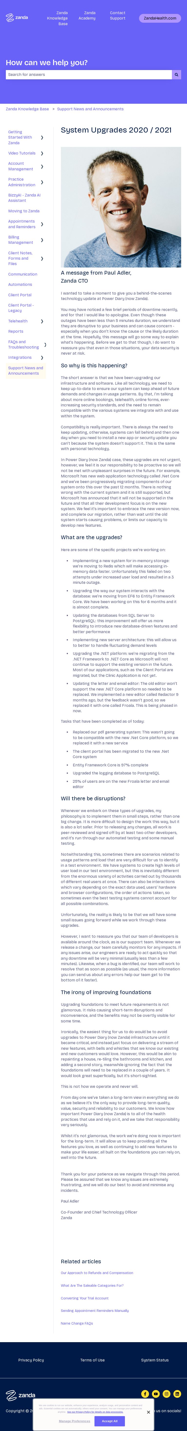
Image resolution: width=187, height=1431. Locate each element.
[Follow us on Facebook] (145, 1394)
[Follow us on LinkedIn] (177, 1394)
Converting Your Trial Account (85, 1298)
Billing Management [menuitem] (20, 240)
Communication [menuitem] (22, 274)
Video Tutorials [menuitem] (22, 153)
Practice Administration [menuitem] (21, 182)
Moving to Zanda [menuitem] (23, 211)
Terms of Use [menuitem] (92, 1360)
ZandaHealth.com (160, 18)
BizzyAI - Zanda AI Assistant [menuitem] (24, 198)
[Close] (148, 1412)
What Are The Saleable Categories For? (92, 1286)
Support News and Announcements (90, 109)
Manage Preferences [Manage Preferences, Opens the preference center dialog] (74, 1421)
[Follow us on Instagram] (166, 1394)
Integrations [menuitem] (20, 357)
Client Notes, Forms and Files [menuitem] (20, 258)
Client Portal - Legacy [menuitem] (21, 308)
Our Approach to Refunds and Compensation (97, 1273)
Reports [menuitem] (15, 331)
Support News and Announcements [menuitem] (25, 371)
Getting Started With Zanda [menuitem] (20, 137)
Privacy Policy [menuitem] (31, 1360)
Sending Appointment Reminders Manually (95, 1311)
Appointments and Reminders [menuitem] (22, 224)
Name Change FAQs (77, 1323)
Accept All (109, 1421)
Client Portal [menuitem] (19, 295)
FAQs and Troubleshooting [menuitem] (23, 345)
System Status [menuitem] (155, 1360)
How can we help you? (47, 62)
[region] (93, 1414)
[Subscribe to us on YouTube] (156, 1394)
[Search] (176, 74)
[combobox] (89, 74)
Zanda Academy (87, 15)
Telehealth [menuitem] (18, 321)
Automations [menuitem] (20, 284)
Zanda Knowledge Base (57, 18)
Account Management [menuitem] (20, 166)
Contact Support (117, 15)
